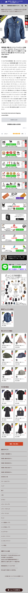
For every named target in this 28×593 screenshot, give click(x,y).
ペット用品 (3, 545)
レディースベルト (5, 513)
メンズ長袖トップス (5, 522)
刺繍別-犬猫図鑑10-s (6, 454)
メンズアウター (4, 531)
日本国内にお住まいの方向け (14, 124)
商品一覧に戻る (14, 444)
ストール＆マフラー (5, 481)
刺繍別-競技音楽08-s (6, 463)
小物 (2, 495)
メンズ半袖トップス (5, 527)
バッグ (2, 486)
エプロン (3, 499)
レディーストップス (5, 504)
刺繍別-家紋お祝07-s (6, 467)
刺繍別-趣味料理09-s (6, 458)
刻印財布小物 (4, 476)
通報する (25, 128)
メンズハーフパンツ (5, 536)
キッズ (2, 518)
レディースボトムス (5, 508)
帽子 (2, 490)
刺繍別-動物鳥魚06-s (6, 472)
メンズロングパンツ (5, 540)
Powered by (14, 578)
